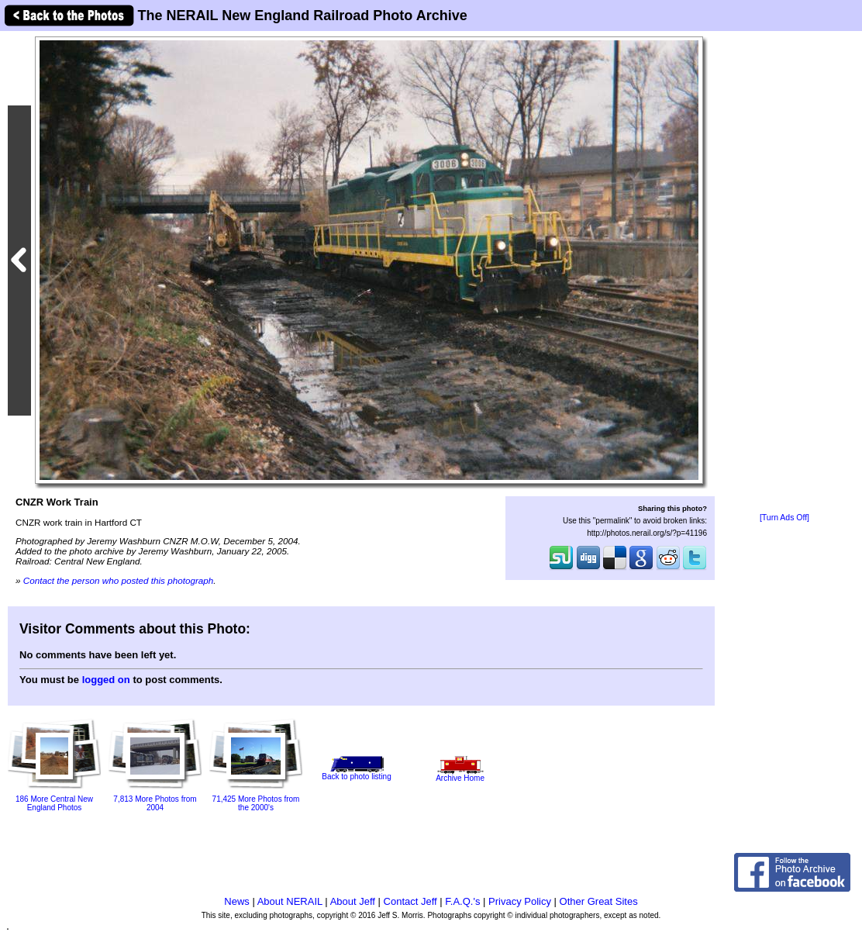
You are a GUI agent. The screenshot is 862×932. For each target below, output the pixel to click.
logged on (106, 679)
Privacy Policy (519, 901)
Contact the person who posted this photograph (118, 580)
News (237, 901)
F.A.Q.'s (462, 901)
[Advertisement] (785, 273)
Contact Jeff (410, 901)
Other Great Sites (599, 901)
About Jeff (352, 901)
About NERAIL (289, 901)
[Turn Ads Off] (784, 517)
